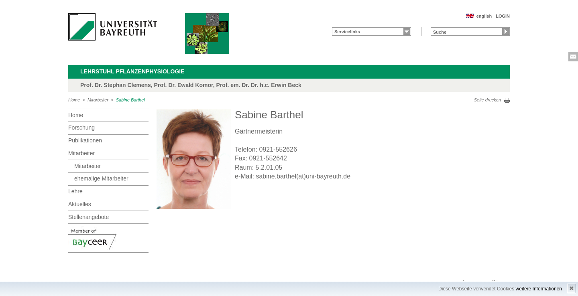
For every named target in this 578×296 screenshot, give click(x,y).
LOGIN (503, 16)
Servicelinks (347, 31)
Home (74, 99)
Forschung (81, 127)
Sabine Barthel (130, 99)
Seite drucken (487, 99)
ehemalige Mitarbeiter (101, 178)
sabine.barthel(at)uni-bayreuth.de (303, 176)
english (484, 16)
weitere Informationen (539, 289)
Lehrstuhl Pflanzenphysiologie (132, 71)
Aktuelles (79, 204)
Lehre (75, 191)
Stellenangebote (88, 217)
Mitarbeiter (98, 99)
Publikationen (85, 140)
